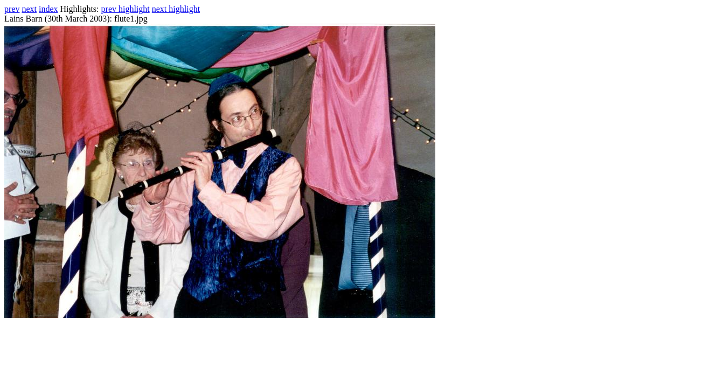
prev (11, 8)
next (29, 8)
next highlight (176, 8)
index (48, 8)
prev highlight (125, 8)
